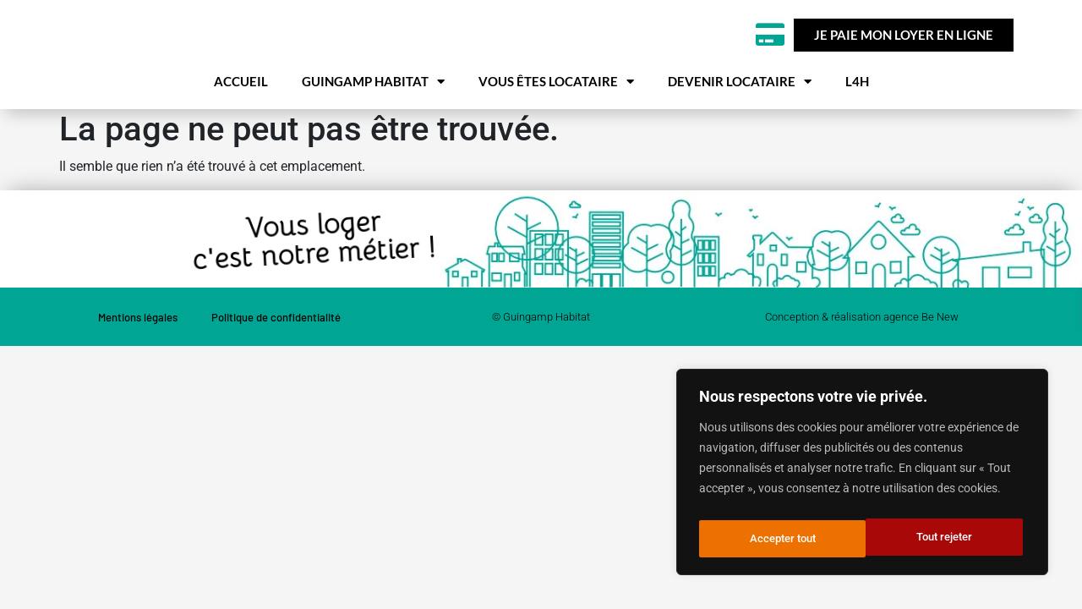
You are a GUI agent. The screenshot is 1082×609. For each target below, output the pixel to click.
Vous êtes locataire (556, 123)
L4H (857, 122)
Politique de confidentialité (276, 358)
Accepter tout (943, 539)
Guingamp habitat (373, 123)
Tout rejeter (776, 539)
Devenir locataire (740, 123)
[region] (862, 476)
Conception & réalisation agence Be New (862, 358)
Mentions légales (138, 358)
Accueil (241, 122)
